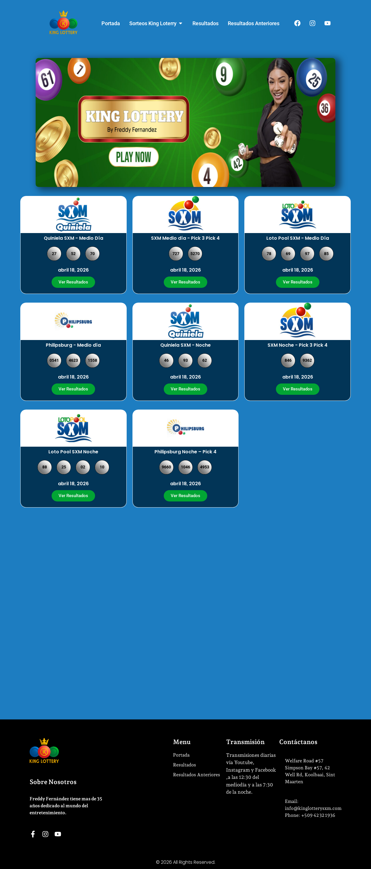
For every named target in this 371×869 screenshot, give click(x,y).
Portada (181, 755)
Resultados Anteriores (196, 774)
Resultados (184, 765)
